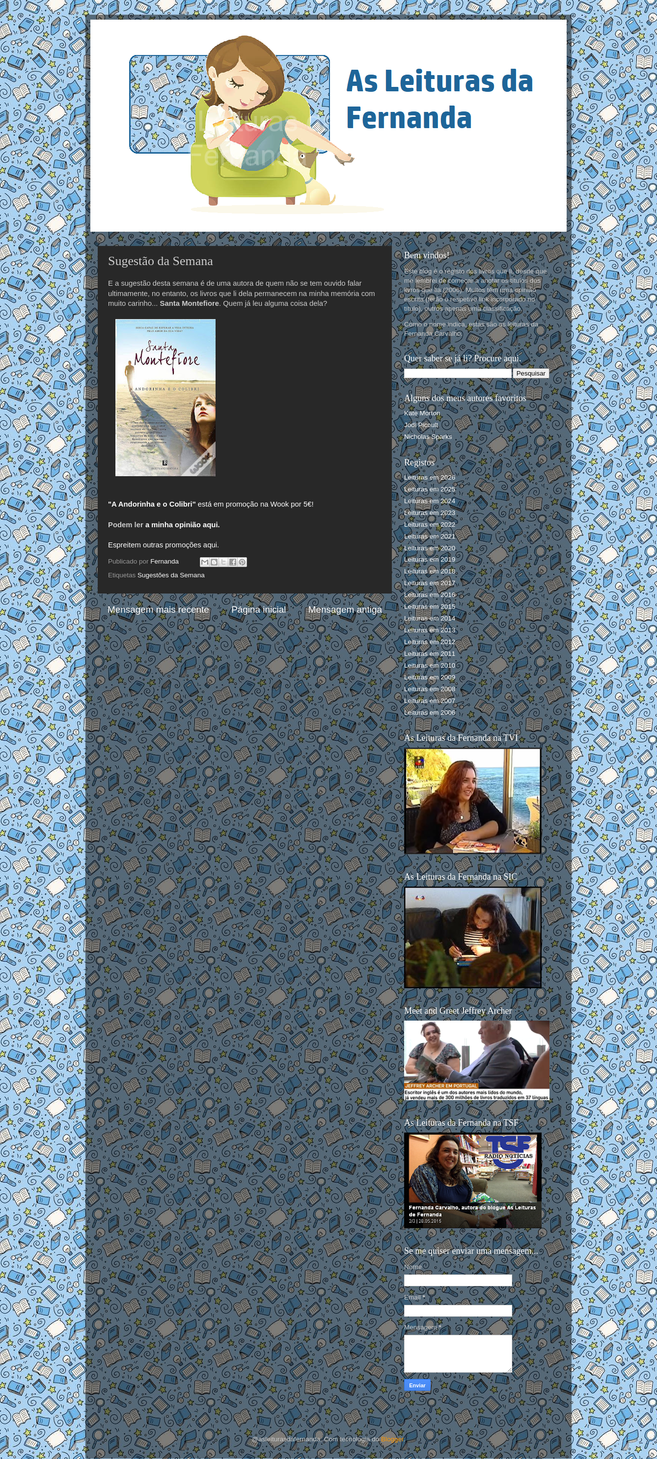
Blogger (392, 1439)
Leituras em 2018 (429, 571)
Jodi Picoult (421, 425)
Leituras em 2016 (429, 594)
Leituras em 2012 (429, 642)
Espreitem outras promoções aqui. (163, 545)
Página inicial (258, 609)
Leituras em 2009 (429, 677)
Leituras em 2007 (429, 700)
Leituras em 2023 (429, 512)
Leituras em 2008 (429, 689)
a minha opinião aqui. (182, 525)
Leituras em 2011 (429, 653)
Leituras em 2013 (429, 630)
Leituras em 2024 (429, 501)
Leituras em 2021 (429, 536)
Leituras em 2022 (429, 524)
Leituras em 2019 (429, 559)
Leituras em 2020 (429, 548)
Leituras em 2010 (429, 665)
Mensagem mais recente (158, 609)
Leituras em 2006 (429, 712)
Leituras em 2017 (429, 583)
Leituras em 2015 (429, 606)
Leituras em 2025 (429, 489)
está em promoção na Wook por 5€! (211, 504)
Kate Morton (422, 413)
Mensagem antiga (345, 609)
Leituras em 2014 (429, 618)
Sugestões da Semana (171, 575)
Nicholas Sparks (428, 436)
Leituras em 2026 (429, 477)
